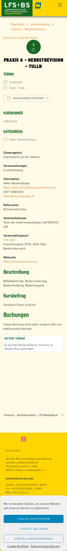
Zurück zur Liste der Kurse (20, 37)
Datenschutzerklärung (45, 546)
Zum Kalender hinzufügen (25, 98)
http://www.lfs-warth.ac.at (20, 261)
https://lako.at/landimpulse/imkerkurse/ (29, 187)
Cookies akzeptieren (33, 518)
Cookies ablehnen (33, 528)
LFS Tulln (9, 240)
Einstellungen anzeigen (33, 538)
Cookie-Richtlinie (18, 546)
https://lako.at (20, 492)
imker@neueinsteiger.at (18, 196)
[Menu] (60, 4)
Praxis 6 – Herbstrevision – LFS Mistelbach (31, 415)
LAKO (11, 450)
